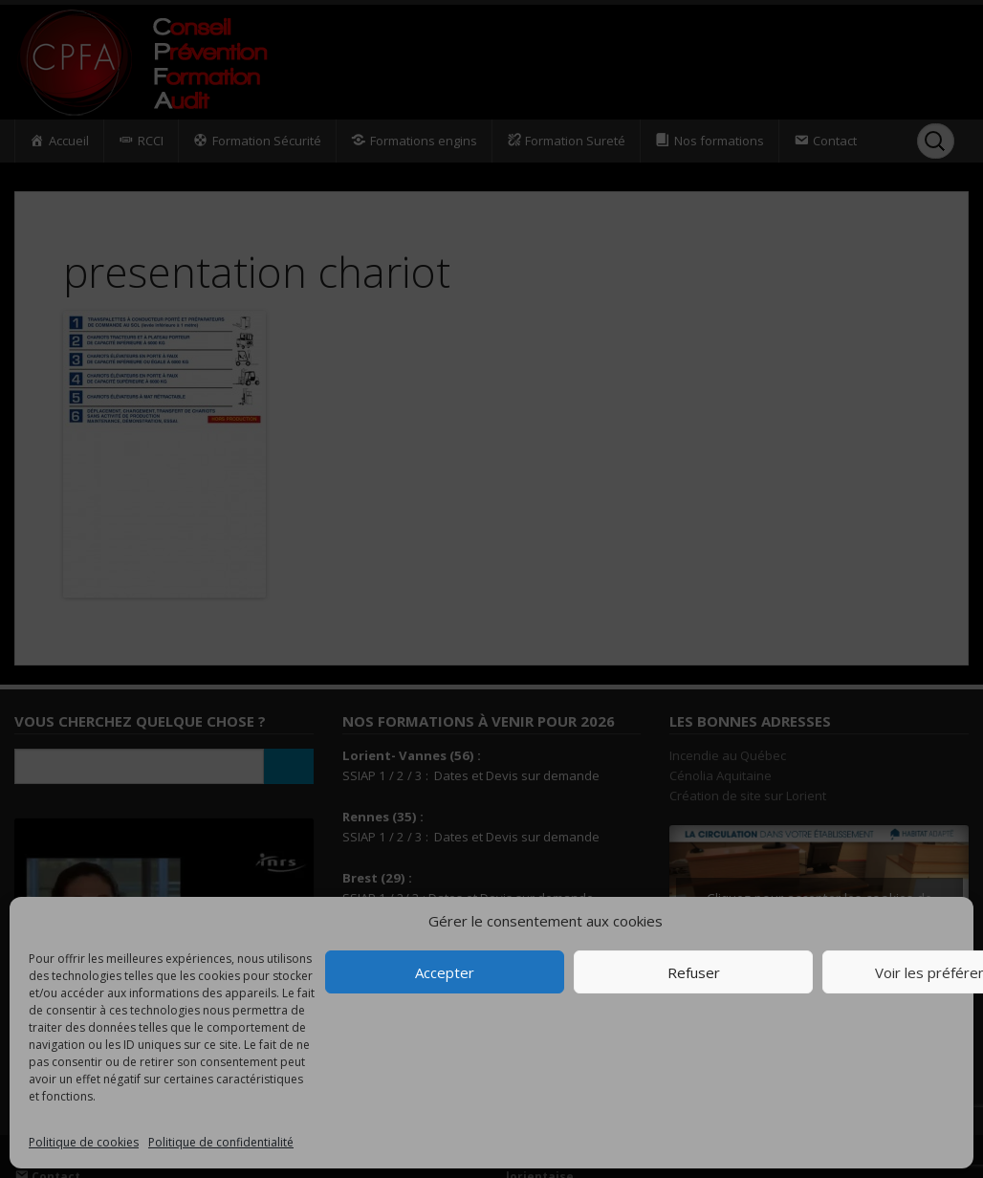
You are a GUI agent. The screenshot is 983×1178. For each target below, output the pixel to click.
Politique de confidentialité (221, 1142)
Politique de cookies (84, 1142)
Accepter (444, 972)
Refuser (693, 972)
